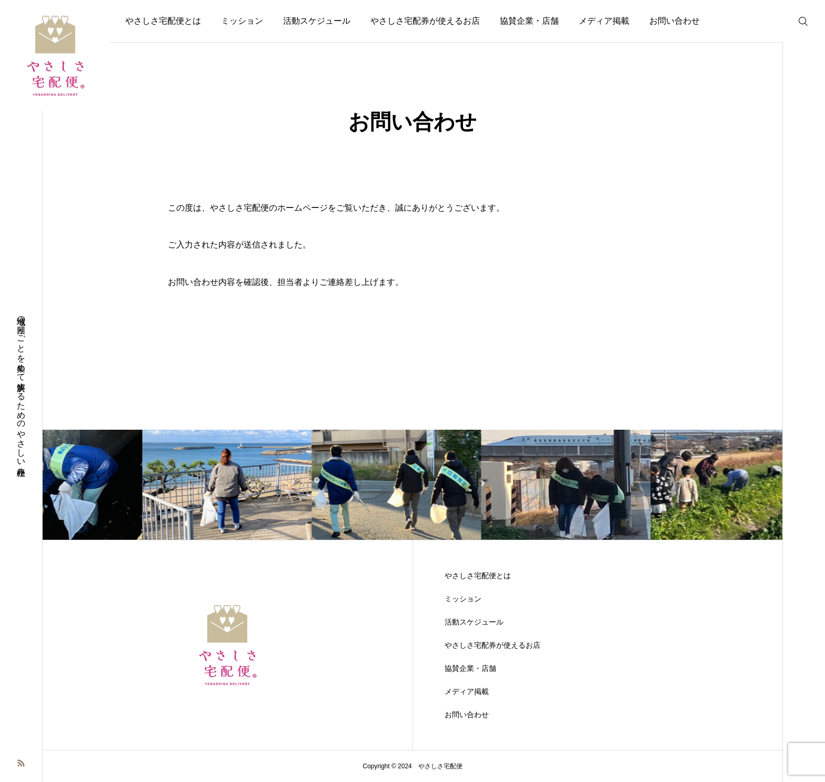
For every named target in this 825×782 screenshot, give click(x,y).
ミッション (242, 20)
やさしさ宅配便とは (163, 20)
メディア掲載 (604, 20)
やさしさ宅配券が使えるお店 (425, 20)
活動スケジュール (316, 20)
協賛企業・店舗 (529, 20)
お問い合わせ (674, 20)
